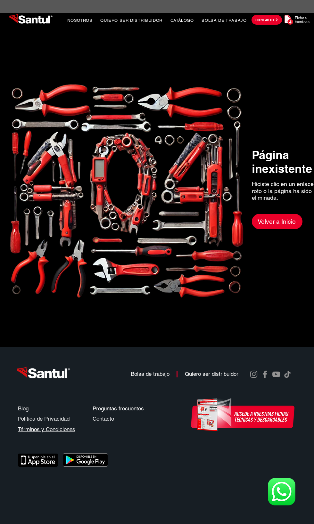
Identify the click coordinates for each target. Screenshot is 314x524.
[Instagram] (254, 374)
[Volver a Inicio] (277, 221)
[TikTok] (287, 374)
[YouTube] (276, 374)
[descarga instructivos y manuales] (242, 414)
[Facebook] (265, 374)
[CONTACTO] (267, 20)
